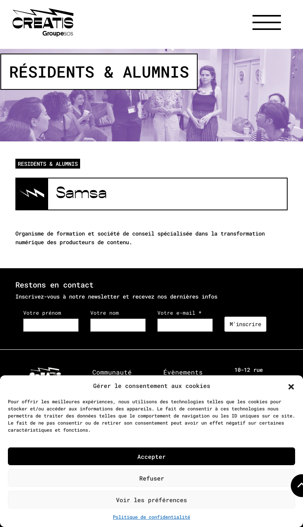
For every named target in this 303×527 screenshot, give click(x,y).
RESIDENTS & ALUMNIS (48, 163)
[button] (291, 386)
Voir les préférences (151, 500)
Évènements (183, 372)
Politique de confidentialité (151, 517)
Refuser (151, 478)
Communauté (112, 372)
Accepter (151, 456)
